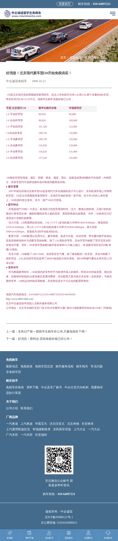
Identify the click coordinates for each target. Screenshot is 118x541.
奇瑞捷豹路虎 (41, 429)
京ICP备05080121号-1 (59, 517)
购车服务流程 (65, 366)
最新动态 (75, 57)
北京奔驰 (73, 423)
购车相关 (82, 366)
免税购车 (12, 359)
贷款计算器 (13, 393)
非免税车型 (13, 372)
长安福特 (41, 434)
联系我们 (26, 408)
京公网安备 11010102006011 (59, 522)
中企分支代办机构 (76, 387)
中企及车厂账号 (51, 387)
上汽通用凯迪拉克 (18, 429)
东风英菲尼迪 (62, 429)
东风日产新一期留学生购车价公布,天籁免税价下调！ (53, 331)
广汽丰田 (12, 434)
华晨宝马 (41, 423)
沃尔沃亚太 (57, 423)
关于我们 (12, 401)
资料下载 (32, 387)
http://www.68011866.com (19, 298)
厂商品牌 (12, 417)
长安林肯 (88, 423)
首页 (63, 57)
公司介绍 (12, 408)
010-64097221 (102, 4)
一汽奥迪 (12, 423)
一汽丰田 (26, 434)
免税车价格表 (15, 387)
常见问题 (97, 366)
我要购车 (65, 4)
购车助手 (12, 380)
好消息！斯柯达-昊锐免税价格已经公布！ (45, 338)
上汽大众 (80, 429)
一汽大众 (94, 429)
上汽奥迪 (26, 423)
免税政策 (26, 366)
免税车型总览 (44, 366)
